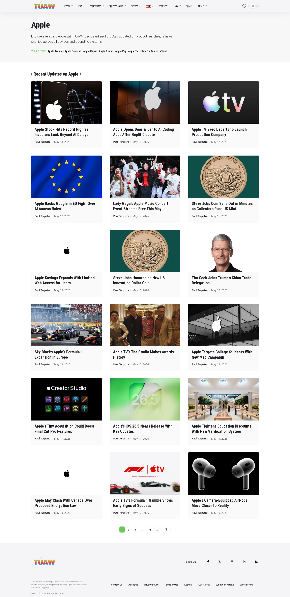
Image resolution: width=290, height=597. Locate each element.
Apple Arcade (55, 51)
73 (157, 528)
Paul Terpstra (43, 141)
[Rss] (256, 561)
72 (150, 528)
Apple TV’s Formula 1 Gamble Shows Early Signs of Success (143, 501)
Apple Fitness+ (72, 51)
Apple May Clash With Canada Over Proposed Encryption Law (63, 501)
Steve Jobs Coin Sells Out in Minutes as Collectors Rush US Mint (222, 206)
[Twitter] (219, 561)
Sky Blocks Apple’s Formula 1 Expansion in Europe (59, 353)
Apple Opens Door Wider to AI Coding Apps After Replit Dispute (143, 132)
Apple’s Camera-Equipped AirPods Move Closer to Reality (219, 501)
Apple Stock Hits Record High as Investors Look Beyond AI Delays (61, 132)
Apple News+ (106, 51)
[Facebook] (207, 561)
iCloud (163, 51)
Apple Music (90, 51)
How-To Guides (149, 51)
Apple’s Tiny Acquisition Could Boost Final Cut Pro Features (64, 427)
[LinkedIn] (243, 561)
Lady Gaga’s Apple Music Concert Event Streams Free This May (140, 206)
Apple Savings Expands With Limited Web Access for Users (65, 279)
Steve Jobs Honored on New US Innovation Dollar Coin (139, 279)
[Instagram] (231, 561)
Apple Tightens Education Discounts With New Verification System (221, 427)
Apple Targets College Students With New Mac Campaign (222, 353)
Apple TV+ (134, 51)
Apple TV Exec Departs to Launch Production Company (219, 132)
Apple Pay (120, 51)
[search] (244, 6)
